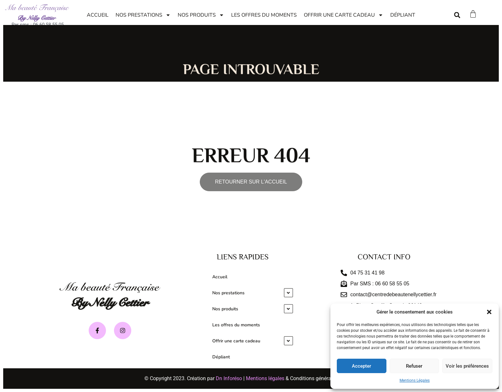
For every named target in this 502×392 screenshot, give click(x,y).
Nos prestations (143, 15)
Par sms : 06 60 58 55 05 (38, 25)
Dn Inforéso (229, 378)
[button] (489, 312)
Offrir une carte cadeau (343, 15)
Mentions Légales (415, 380)
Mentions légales (265, 378)
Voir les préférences (467, 366)
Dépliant (402, 15)
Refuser (414, 366)
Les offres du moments (264, 15)
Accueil (98, 15)
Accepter (361, 366)
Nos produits (201, 15)
